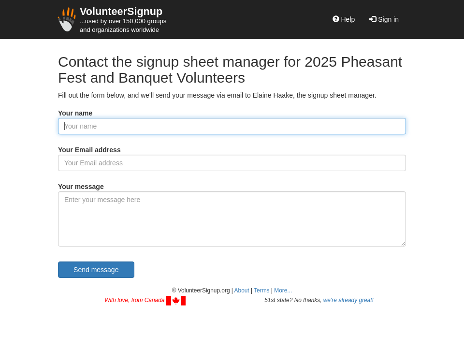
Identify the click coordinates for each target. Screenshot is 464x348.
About (241, 290)
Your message (81, 186)
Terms (261, 290)
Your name (75, 113)
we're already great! (348, 300)
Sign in (384, 19)
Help (344, 19)
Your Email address (89, 150)
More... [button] (283, 290)
